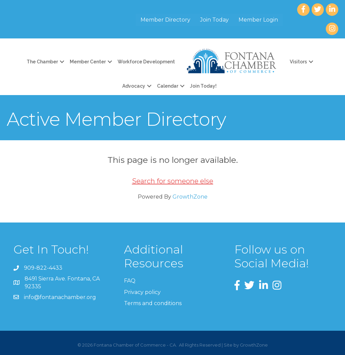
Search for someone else (172, 181)
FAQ (129, 280)
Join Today (214, 20)
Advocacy (133, 86)
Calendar (167, 86)
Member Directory (165, 20)
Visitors (298, 61)
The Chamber (42, 61)
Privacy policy (142, 292)
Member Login (258, 20)
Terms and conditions (153, 303)
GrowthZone (190, 197)
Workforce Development (146, 61)
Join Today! (203, 86)
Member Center (88, 61)
